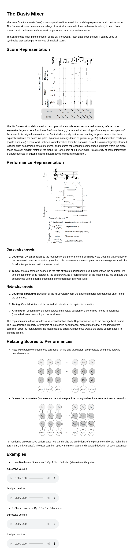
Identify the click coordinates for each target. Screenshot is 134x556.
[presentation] (27, 130)
